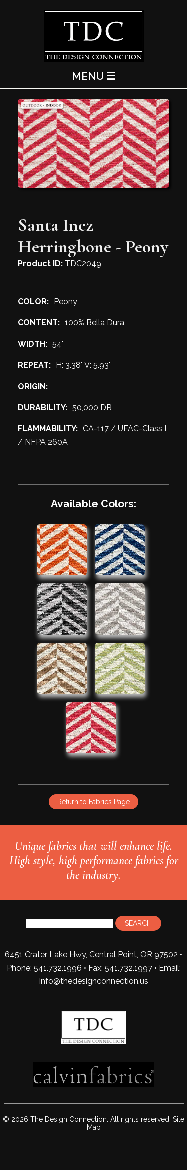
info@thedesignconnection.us (93, 981)
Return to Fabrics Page (93, 802)
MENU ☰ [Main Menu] (94, 76)
